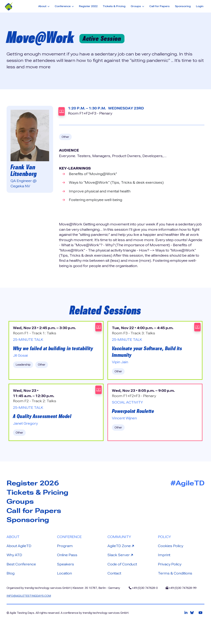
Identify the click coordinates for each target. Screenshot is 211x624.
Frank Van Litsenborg (24, 170)
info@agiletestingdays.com (29, 595)
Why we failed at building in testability (53, 348)
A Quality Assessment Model (42, 416)
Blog (11, 573)
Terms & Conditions (175, 573)
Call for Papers (159, 6)
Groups (20, 501)
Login (199, 6)
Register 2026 (33, 483)
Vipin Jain (120, 362)
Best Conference (21, 564)
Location (64, 573)
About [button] (42, 6)
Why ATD (14, 555)
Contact (114, 573)
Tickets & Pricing (114, 6)
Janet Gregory (25, 423)
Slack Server (120, 554)
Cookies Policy (170, 546)
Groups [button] (136, 6)
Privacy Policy (169, 564)
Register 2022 (88, 6)
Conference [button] (63, 6)
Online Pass (67, 555)
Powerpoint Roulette (133, 411)
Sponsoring (183, 6)
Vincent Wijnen (124, 418)
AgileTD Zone (121, 545)
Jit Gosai (20, 355)
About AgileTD (19, 546)
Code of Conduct (122, 564)
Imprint (164, 555)
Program (65, 546)
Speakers (65, 564)
